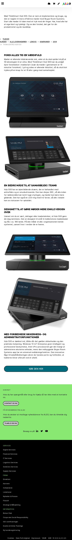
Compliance (7, 488)
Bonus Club (7, 513)
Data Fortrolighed (23, 538)
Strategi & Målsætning (11, 505)
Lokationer (7, 492)
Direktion (6, 479)
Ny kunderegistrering (11, 530)
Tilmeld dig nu (11, 423)
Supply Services (9, 471)
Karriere (6, 483)
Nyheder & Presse (10, 496)
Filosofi (6, 501)
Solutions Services (10, 467)
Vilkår (44, 538)
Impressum (35, 538)
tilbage (6, 39)
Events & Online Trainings (13, 526)
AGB (49, 538)
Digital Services (9, 450)
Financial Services (10, 454)
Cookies (10, 538)
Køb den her (36, 369)
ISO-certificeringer (10, 522)
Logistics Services (10, 462)
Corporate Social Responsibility (15, 517)
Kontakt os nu (11, 403)
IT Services (7, 458)
